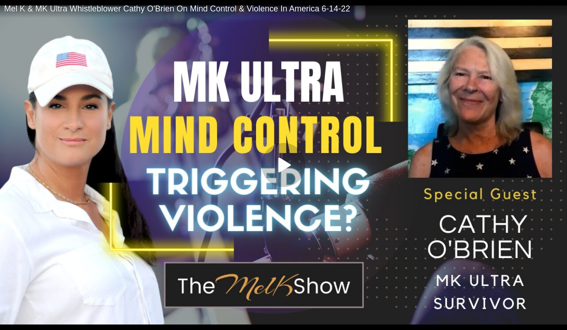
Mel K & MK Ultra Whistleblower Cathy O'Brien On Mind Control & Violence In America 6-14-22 (177, 8)
